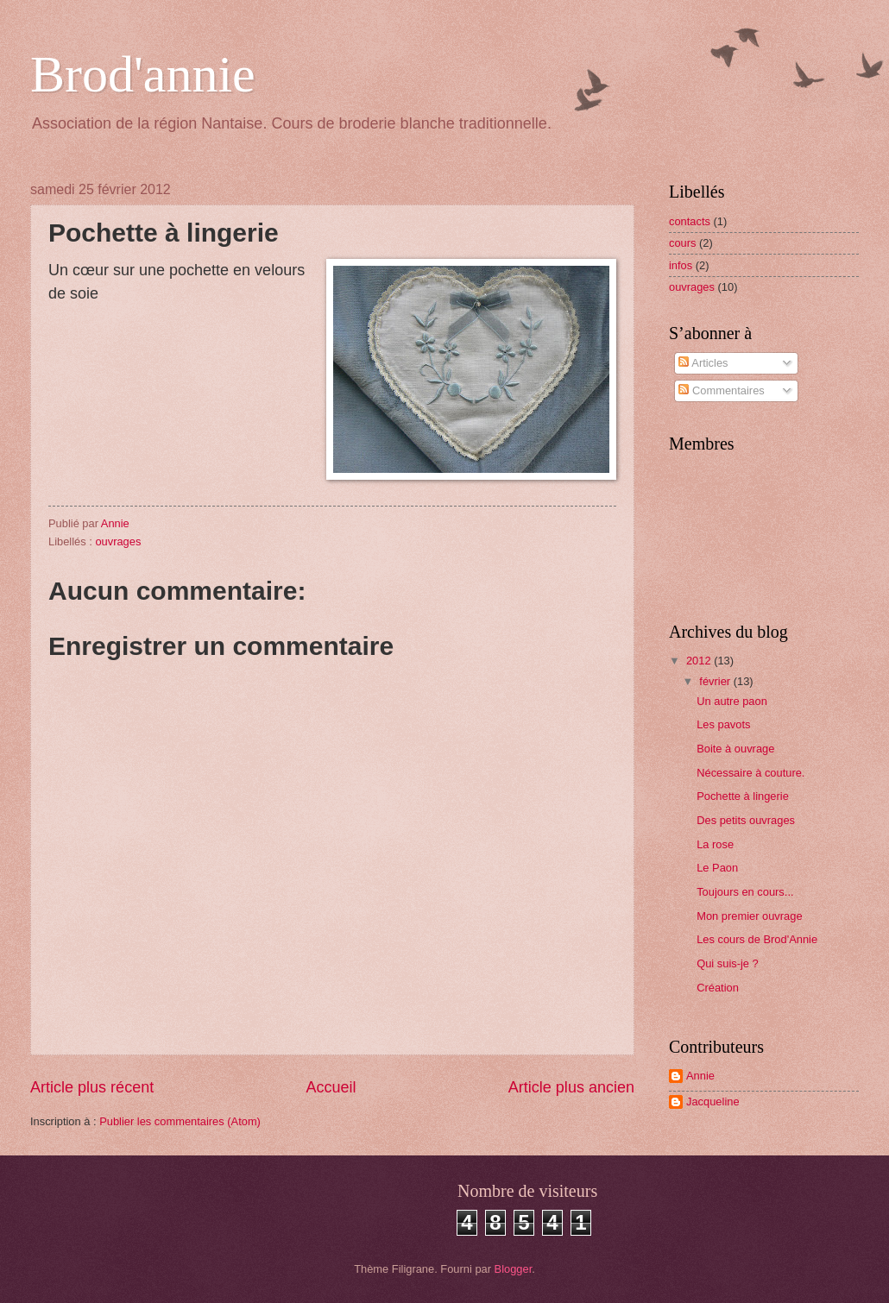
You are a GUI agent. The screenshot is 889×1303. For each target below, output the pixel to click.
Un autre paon (732, 701)
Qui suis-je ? (728, 963)
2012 (700, 660)
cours (682, 242)
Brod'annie (142, 74)
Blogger (514, 1268)
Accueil (331, 1087)
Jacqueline (713, 1101)
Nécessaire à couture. (750, 772)
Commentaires (721, 390)
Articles (703, 362)
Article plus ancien (571, 1087)
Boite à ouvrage (735, 748)
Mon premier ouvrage (749, 916)
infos (680, 265)
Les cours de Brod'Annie (757, 939)
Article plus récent (92, 1087)
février (716, 681)
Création (718, 987)
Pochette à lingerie (743, 796)
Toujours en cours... (745, 891)
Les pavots (723, 724)
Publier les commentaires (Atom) (180, 1121)
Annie (700, 1075)
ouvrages (118, 541)
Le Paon (717, 867)
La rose (715, 844)
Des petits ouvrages (746, 820)
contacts (689, 221)
